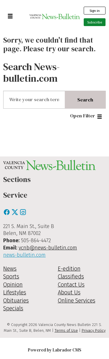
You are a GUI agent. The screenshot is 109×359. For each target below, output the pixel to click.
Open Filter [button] (82, 115)
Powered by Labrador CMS (54, 350)
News (10, 268)
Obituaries (16, 300)
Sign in (95, 11)
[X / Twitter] (15, 214)
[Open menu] (10, 16)
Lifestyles (14, 292)
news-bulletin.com (24, 255)
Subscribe (94, 22)
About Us (69, 292)
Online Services (76, 300)
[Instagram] (22, 214)
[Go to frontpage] (54, 16)
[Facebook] (7, 214)
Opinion (13, 284)
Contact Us (71, 284)
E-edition (69, 268)
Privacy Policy (94, 330)
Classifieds (71, 276)
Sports (11, 276)
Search (85, 99)
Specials (13, 308)
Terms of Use (66, 330)
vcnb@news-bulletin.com (48, 248)
